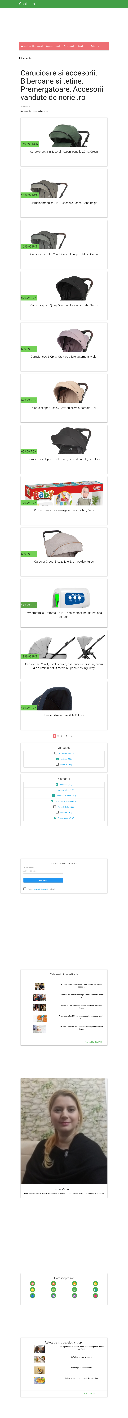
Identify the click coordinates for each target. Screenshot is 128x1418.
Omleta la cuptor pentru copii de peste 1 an (81, 1378)
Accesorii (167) (66, 785)
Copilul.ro (27, 4)
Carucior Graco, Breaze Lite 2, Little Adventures (64, 561)
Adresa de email (28, 867)
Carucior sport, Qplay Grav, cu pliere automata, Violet (64, 356)
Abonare (43, 880)
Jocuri (82, 46)
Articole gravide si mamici (32, 46)
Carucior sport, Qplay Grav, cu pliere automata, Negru (64, 305)
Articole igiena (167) (66, 790)
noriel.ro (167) (66, 759)
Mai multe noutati (93, 1042)
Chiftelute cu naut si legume (81, 1357)
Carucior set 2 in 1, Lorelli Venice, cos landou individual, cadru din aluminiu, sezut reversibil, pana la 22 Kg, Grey (64, 666)
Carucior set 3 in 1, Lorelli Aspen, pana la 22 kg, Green (64, 151)
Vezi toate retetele (93, 1394)
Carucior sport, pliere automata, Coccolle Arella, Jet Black (64, 459)
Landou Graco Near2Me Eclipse (64, 715)
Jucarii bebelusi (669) (66, 807)
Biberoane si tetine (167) (66, 796)
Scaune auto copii (53, 46)
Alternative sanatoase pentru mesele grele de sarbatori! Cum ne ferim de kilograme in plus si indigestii (64, 1193)
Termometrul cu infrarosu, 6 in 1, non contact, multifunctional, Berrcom (64, 614)
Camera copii (69, 46)
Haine (40, 54)
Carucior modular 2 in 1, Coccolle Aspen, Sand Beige (64, 203)
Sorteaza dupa (25, 106)
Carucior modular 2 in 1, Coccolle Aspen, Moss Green (64, 254)
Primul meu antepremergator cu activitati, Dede (64, 510)
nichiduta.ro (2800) (66, 753)
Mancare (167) (66, 813)
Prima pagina (25, 58)
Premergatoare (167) (66, 818)
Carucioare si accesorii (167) (66, 801)
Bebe (95, 46)
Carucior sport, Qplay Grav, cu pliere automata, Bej (64, 408)
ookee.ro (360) (66, 765)
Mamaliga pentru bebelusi (81, 1368)
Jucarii (27, 54)
